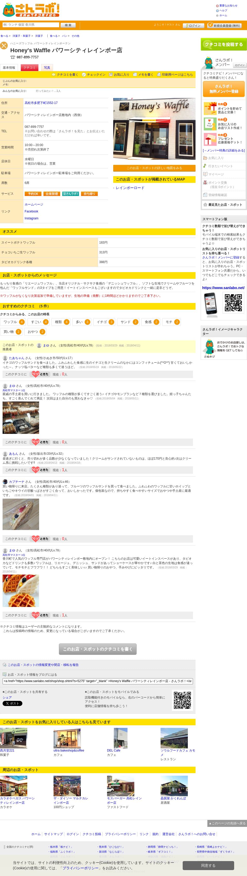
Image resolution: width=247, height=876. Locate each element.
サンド (129, 322)
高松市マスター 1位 (14, 390)
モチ (173, 322)
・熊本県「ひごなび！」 (110, 846)
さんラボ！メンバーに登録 (220, 257)
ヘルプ (223, 10)
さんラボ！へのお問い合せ (196, 834)
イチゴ (105, 322)
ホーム (223, 15)
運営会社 (168, 834)
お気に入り (121, 74)
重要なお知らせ (228, 5)
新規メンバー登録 (224, 25)
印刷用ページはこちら (177, 74)
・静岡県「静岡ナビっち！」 (162, 846)
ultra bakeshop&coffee (69, 750)
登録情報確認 (217, 195)
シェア (7, 697)
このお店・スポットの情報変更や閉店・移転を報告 (43, 665)
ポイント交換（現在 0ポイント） (222, 185)
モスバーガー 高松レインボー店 (124, 801)
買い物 (12, 332)
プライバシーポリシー (120, 834)
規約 (155, 834)
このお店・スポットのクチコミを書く (98, 649)
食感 (152, 322)
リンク (144, 834)
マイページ (216, 174)
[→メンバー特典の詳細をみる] (224, 150)
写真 (47, 67)
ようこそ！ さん (167, 24)
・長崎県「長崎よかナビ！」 (211, 846)
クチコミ (29, 67)
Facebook (31, 211)
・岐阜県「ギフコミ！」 (159, 851)
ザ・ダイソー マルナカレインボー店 (71, 801)
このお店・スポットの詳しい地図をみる (154, 168)
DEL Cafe (113, 750)
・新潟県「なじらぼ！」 (110, 851)
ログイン (194, 25)
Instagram (31, 218)
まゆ (46, 345)
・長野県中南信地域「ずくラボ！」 (214, 851)
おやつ (37, 332)
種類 (62, 322)
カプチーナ (16, 482)
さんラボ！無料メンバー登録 (223, 88)
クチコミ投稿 (92, 834)
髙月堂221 (7, 750)
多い (83, 322)
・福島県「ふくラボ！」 (62, 851)
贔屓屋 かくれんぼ (173, 798)
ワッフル (14, 322)
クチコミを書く (67, 74)
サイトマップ (53, 834)
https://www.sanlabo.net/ (223, 288)
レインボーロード (130, 188)
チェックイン (96, 74)
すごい (40, 322)
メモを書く (146, 74)
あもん (13, 453)
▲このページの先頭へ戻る (227, 823)
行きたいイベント (220, 166)
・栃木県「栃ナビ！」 (60, 846)
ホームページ (34, 204)
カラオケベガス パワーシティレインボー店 (17, 801)
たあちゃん (16, 358)
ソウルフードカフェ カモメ (178, 753)
